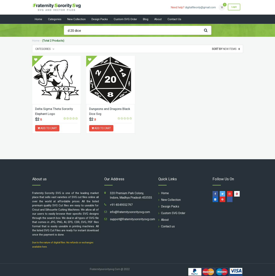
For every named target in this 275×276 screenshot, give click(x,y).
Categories (54, 19)
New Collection (76, 19)
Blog (145, 19)
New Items (226, 48)
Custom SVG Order (125, 19)
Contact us (174, 19)
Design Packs (100, 19)
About (158, 19)
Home (38, 19)
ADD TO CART (47, 128)
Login (233, 7)
